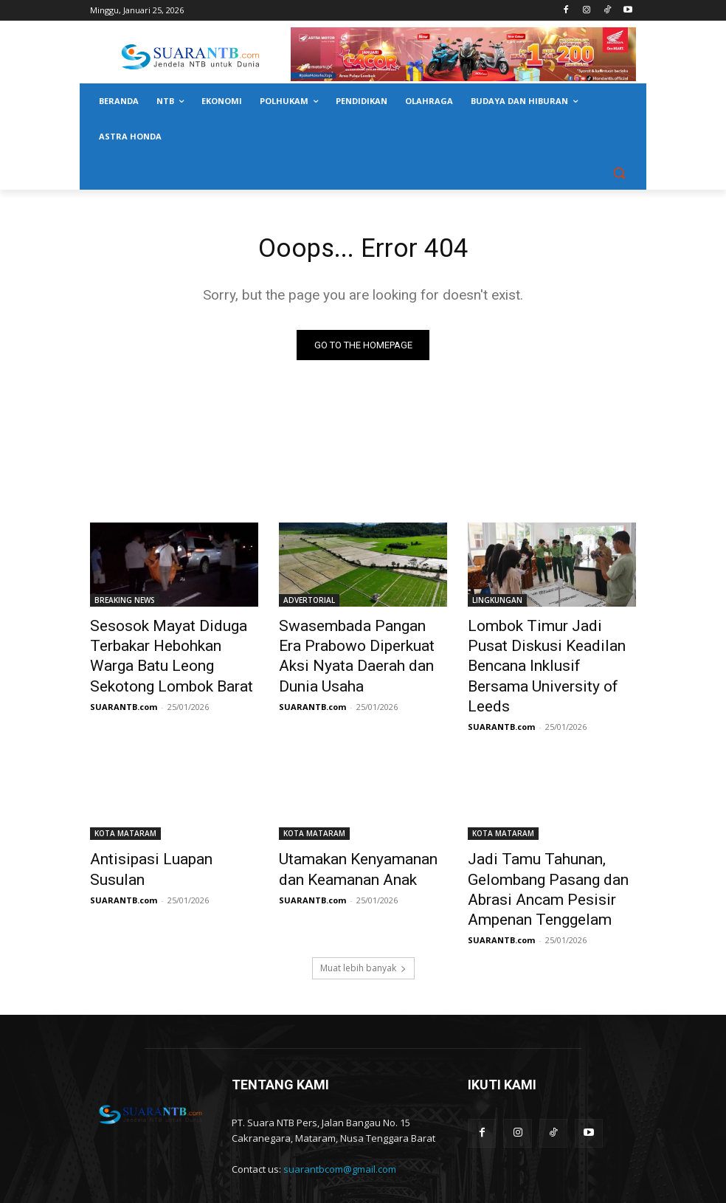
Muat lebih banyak (363, 920)
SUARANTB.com (123, 694)
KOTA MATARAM (125, 801)
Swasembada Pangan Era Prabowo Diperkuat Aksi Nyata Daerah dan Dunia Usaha (362, 643)
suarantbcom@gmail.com (339, 1121)
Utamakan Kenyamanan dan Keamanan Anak (355, 833)
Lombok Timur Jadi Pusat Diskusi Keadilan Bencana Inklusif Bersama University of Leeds (551, 651)
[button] (618, 172)
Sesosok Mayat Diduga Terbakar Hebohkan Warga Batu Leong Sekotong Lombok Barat (173, 651)
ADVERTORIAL (309, 603)
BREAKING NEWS (124, 603)
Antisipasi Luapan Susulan (162, 825)
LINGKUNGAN (497, 603)
